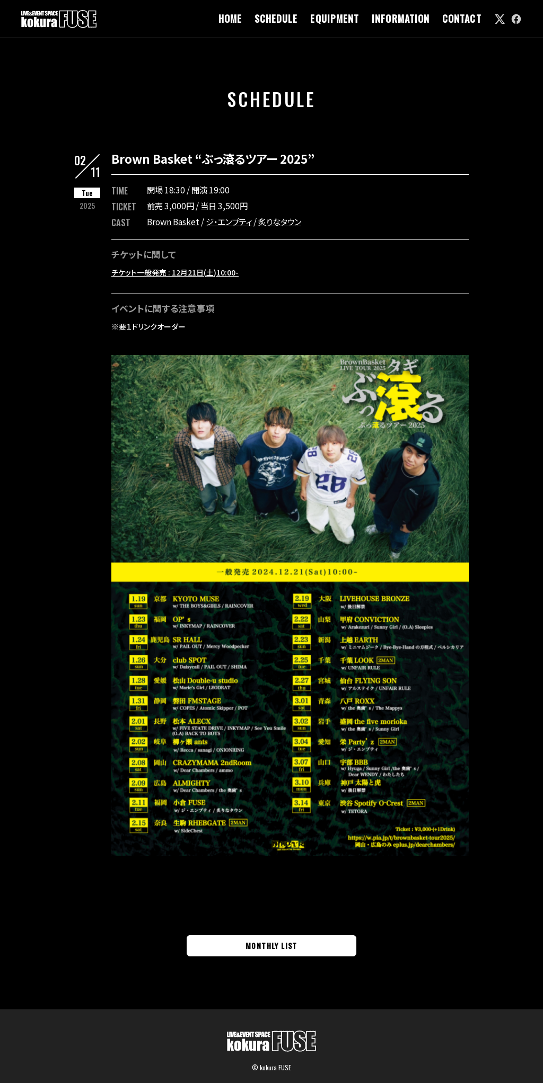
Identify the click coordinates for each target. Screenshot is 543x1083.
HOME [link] (230, 18)
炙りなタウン (279, 221)
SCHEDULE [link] (276, 18)
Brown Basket (173, 221)
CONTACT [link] (461, 18)
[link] (499, 18)
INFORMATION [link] (401, 18)
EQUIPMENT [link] (334, 18)
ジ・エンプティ (229, 221)
